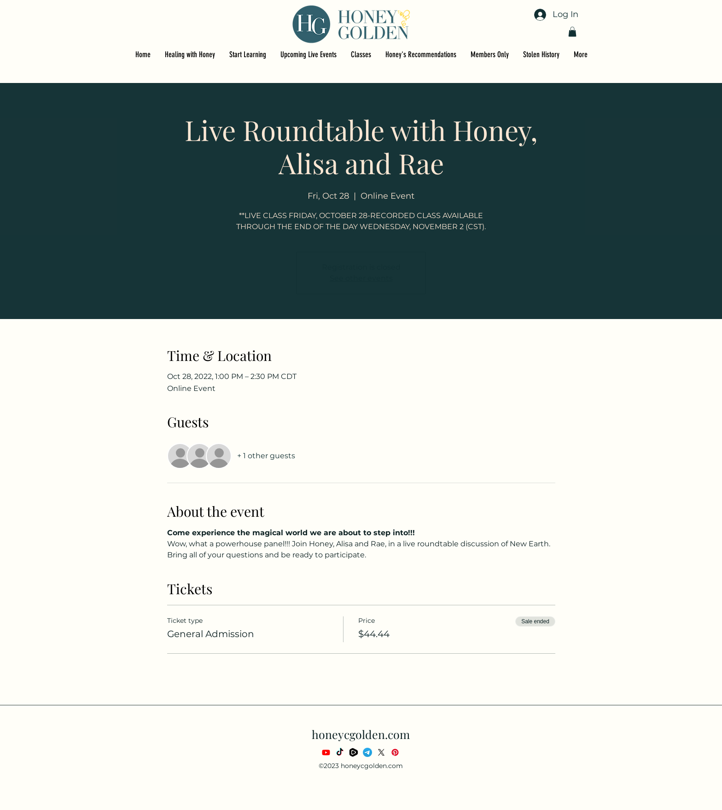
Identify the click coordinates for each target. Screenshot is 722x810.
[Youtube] (326, 752)
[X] (381, 752)
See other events (361, 278)
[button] (572, 32)
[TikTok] (339, 752)
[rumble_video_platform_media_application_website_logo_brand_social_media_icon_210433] (353, 752)
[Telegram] (367, 752)
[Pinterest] (395, 752)
